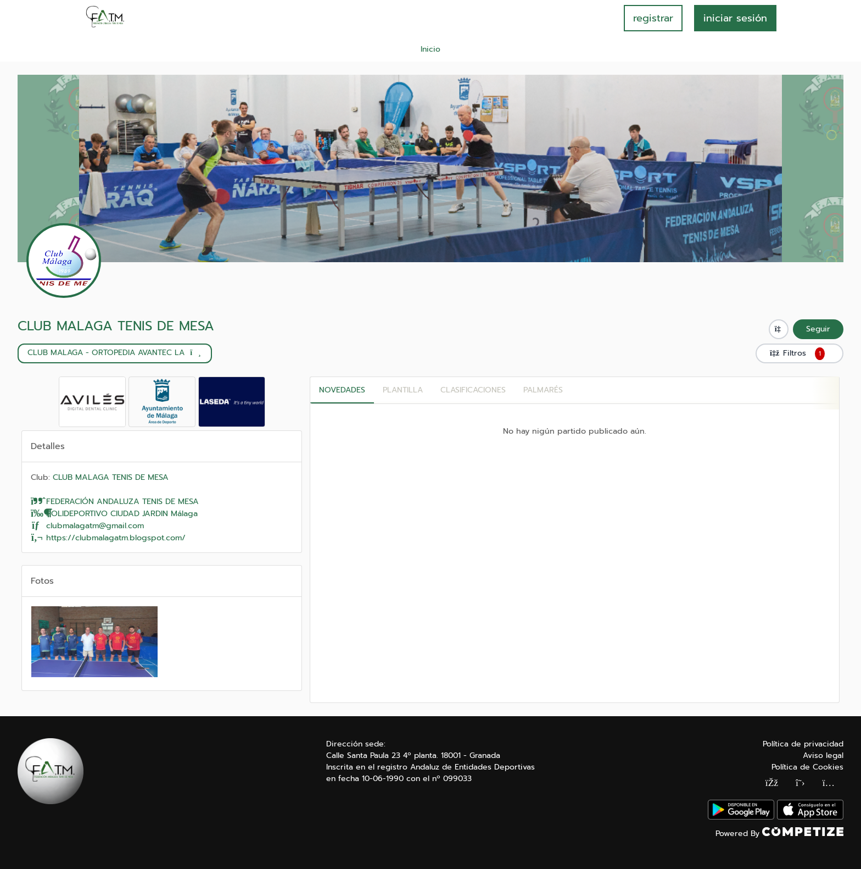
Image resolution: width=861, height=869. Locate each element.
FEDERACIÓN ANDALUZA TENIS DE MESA (115, 501)
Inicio (430, 49)
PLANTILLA (403, 390)
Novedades (342, 390)
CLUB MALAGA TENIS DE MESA (116, 326)
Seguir (818, 329)
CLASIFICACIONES (473, 390)
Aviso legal (823, 755)
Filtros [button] (799, 353)
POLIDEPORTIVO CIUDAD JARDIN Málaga (114, 513)
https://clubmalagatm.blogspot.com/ (108, 538)
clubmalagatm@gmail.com (87, 525)
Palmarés (543, 390)
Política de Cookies (807, 767)
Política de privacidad (803, 744)
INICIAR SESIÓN (735, 18)
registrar (653, 18)
